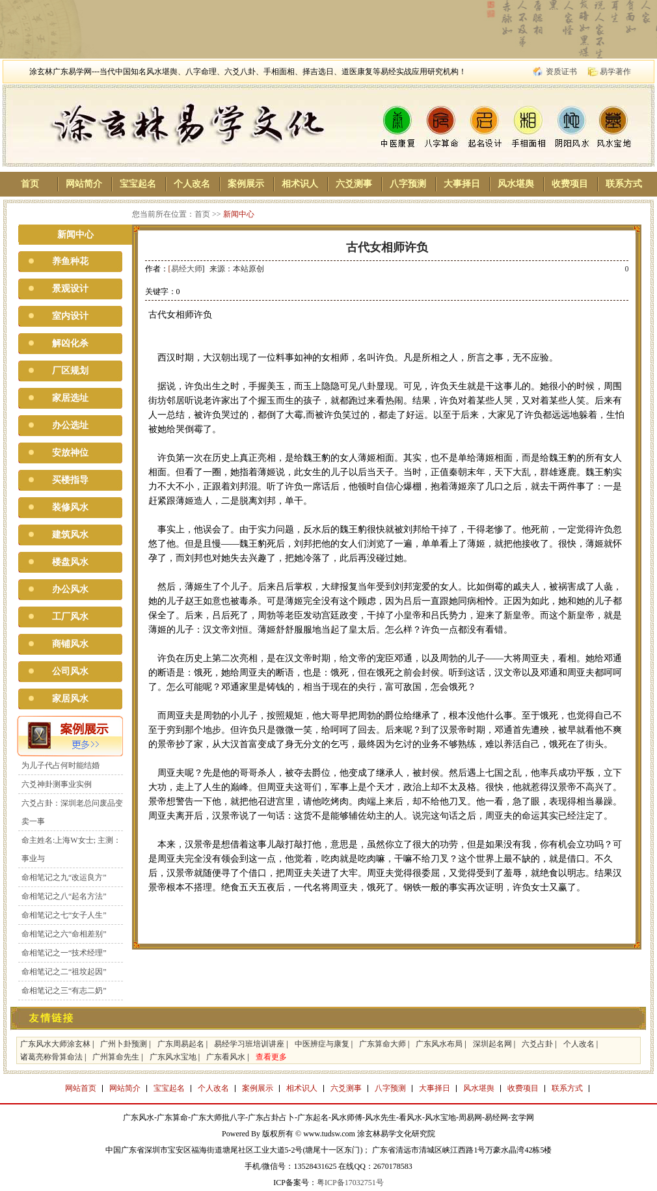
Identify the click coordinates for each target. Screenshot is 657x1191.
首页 (30, 184)
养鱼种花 (70, 261)
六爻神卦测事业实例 (56, 784)
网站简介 (84, 184)
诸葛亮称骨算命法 (51, 1056)
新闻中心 (238, 214)
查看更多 (271, 1056)
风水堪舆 (516, 184)
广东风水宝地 (173, 1056)
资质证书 (561, 71)
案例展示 (246, 184)
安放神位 (70, 453)
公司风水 (70, 671)
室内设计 (70, 316)
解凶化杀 (70, 343)
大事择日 (462, 184)
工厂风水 (70, 617)
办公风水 (70, 589)
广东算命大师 (382, 1043)
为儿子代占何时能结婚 (60, 765)
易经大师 (186, 268)
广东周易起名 (180, 1043)
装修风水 (70, 507)
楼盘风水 (70, 562)
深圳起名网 (492, 1043)
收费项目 (570, 184)
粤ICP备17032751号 (350, 1182)
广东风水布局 (439, 1043)
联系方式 (624, 184)
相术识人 (300, 184)
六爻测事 (354, 184)
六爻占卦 (537, 1043)
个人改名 (192, 184)
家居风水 (70, 699)
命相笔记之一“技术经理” (64, 952)
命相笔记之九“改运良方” (64, 877)
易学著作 (615, 71)
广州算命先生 (115, 1056)
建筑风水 (70, 535)
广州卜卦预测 (123, 1043)
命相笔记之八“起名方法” (64, 896)
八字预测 (408, 184)
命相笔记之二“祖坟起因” (64, 971)
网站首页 (80, 1088)
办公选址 (70, 425)
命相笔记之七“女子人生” (64, 915)
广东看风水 (225, 1056)
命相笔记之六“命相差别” (64, 933)
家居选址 (70, 398)
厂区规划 (70, 371)
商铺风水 (70, 644)
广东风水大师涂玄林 (55, 1043)
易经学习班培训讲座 (249, 1043)
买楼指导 (70, 480)
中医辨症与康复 (322, 1043)
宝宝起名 (138, 184)
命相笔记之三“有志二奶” (64, 990)
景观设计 (70, 289)
